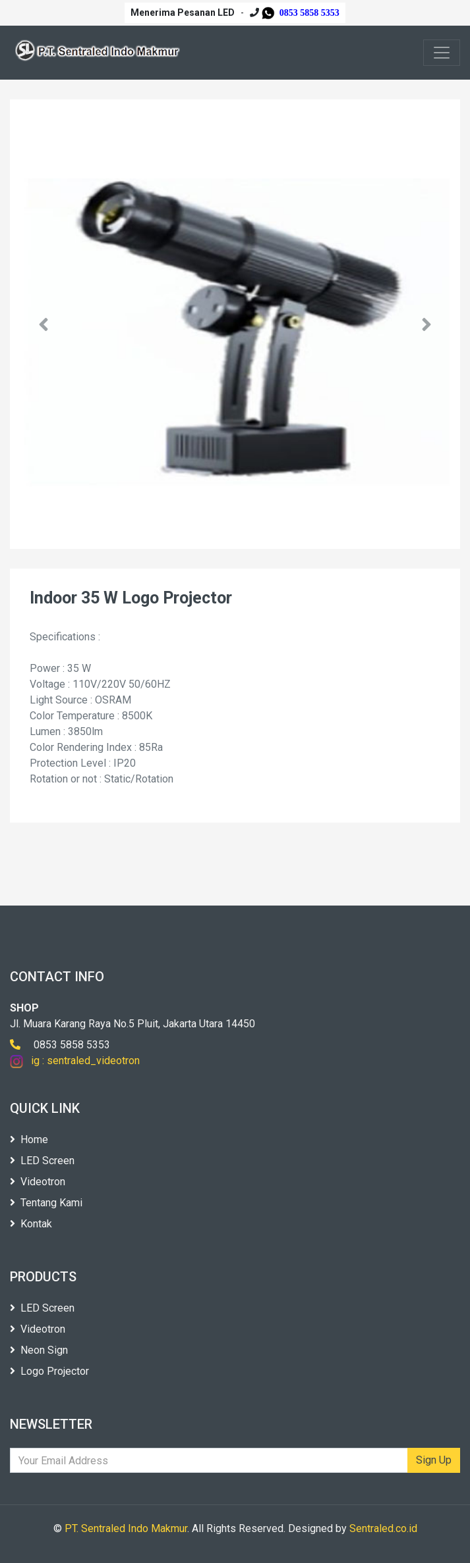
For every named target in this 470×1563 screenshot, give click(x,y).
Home (29, 1139)
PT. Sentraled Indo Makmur (126, 1528)
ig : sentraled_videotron (75, 1060)
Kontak (31, 1223)
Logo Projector (49, 1371)
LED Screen (42, 1160)
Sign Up (434, 1460)
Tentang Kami (46, 1202)
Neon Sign (39, 1350)
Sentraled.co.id (383, 1528)
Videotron (37, 1181)
